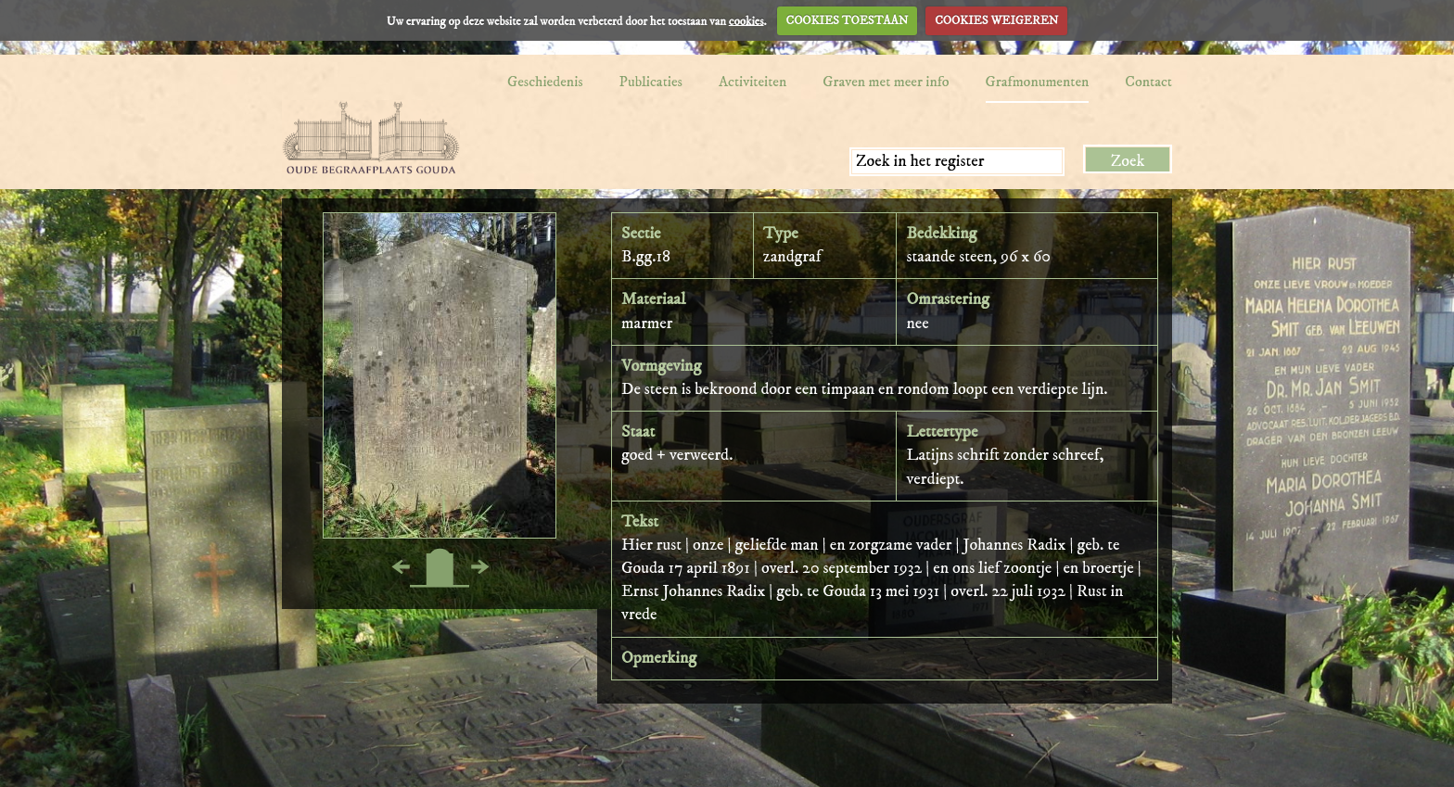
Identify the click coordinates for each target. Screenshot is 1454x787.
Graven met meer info (886, 81)
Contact (1148, 81)
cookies (746, 20)
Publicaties (650, 81)
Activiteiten (752, 81)
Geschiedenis (545, 81)
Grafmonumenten (1038, 81)
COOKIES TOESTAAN (847, 20)
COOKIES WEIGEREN (996, 20)
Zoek (1128, 161)
